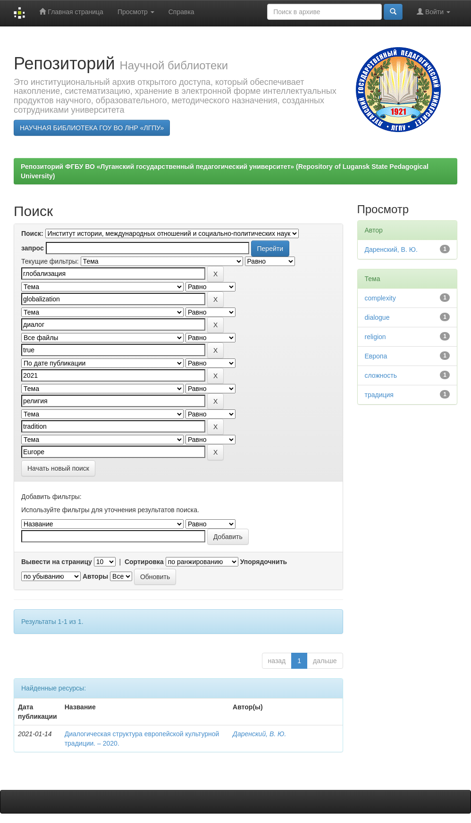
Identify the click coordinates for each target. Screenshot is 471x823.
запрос (32, 248)
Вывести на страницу (56, 561)
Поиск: (32, 233)
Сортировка (144, 561)
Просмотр (136, 12)
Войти (433, 12)
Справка (181, 12)
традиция (379, 395)
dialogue (377, 317)
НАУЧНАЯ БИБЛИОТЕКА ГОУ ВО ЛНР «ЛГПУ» (92, 128)
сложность (381, 375)
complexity (380, 298)
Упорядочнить (263, 561)
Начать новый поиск (58, 468)
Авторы (95, 576)
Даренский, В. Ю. (259, 734)
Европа (376, 356)
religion (375, 337)
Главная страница (71, 12)
